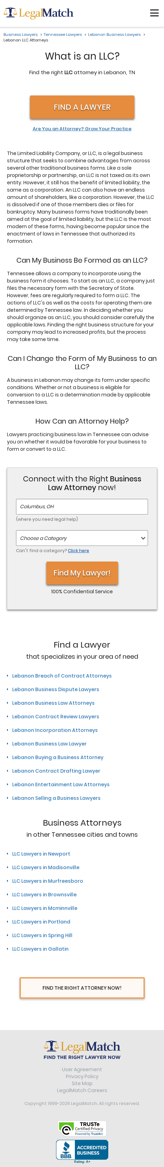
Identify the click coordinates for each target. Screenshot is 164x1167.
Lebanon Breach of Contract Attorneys (62, 675)
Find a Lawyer (82, 107)
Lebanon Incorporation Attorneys (55, 730)
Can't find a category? (52, 551)
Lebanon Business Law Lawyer (49, 743)
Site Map (82, 1083)
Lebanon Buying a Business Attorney (57, 757)
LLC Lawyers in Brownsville (44, 894)
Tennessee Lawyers (63, 34)
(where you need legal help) (47, 519)
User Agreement (82, 1069)
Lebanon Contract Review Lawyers (55, 716)
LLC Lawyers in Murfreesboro (47, 881)
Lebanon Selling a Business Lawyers (56, 798)
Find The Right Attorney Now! (82, 987)
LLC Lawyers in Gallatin (40, 948)
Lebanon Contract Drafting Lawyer (56, 770)
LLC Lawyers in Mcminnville (44, 908)
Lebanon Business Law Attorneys (53, 703)
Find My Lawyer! (82, 573)
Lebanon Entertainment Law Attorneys (61, 784)
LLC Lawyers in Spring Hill (42, 935)
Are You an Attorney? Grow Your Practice (82, 129)
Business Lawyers (20, 34)
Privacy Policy (82, 1076)
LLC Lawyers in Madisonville (45, 867)
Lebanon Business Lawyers (114, 34)
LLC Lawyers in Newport (41, 853)
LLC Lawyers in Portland (41, 921)
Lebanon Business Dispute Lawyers (55, 689)
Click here (78, 551)
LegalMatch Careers (82, 1090)
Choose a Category (43, 538)
